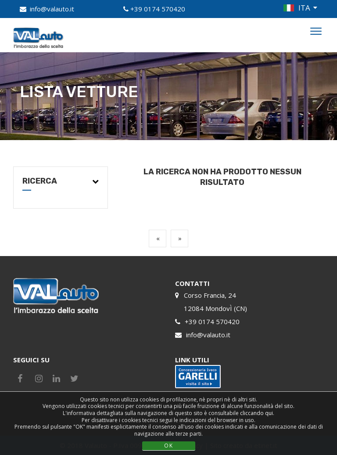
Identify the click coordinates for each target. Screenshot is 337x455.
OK (168, 445)
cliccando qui (256, 413)
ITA (304, 8)
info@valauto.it (52, 8)
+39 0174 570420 (157, 8)
